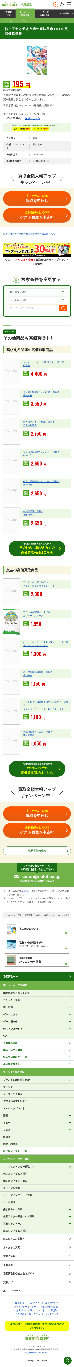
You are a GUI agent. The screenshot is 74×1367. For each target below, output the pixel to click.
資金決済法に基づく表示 (27, 1314)
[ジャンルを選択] (37, 300)
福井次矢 (27, 395)
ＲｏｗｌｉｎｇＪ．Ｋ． (35, 645)
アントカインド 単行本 (35, 582)
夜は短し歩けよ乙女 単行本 (37, 731)
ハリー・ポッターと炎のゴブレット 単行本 (45, 642)
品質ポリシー (52, 1302)
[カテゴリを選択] (37, 291)
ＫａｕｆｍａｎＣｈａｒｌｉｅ (39, 586)
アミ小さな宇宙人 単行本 (36, 612)
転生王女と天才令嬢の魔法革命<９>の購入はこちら (29, 234)
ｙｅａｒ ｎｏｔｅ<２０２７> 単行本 (43, 362)
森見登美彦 (28, 735)
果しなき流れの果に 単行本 (37, 672)
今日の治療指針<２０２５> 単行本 (41, 451)
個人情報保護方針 (50, 1306)
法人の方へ (34, 1302)
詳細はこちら (32, 118)
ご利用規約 (51, 1310)
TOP (67, 1361)
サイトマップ (52, 1314)
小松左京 (27, 675)
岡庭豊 (26, 365)
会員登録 (25, 891)
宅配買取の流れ (37, 850)
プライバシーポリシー (25, 1306)
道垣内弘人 (28, 515)
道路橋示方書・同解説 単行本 (39, 422)
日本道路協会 (30, 425)
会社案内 (19, 1302)
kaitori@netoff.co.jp (40, 876)
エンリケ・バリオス (33, 615)
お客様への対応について (28, 1310)
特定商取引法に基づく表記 (37, 1352)
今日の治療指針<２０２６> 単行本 (41, 392)
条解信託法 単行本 (33, 511)
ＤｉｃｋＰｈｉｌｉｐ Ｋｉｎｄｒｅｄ (43, 709)
